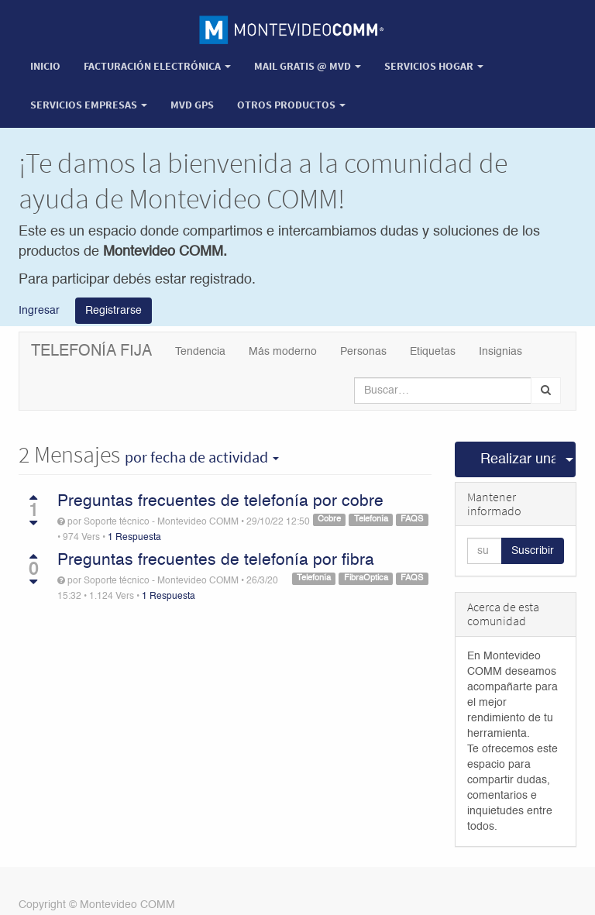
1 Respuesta (134, 537)
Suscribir (532, 550)
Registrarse (113, 310)
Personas (363, 351)
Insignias (500, 351)
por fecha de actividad (202, 457)
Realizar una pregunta (518, 459)
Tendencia (200, 351)
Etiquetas (433, 351)
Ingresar (39, 310)
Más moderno (283, 351)
